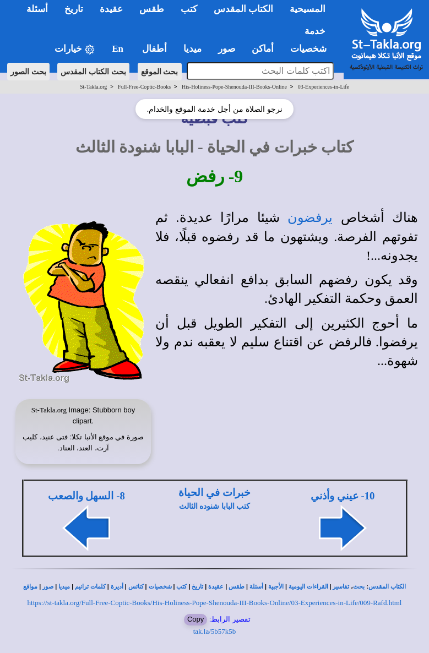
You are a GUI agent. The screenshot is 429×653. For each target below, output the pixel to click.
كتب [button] (189, 9)
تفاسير (341, 587)
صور (47, 587)
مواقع (30, 587)
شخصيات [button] (312, 48)
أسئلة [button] (37, 9)
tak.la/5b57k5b (214, 631)
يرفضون (310, 217)
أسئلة (256, 587)
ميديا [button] (192, 48)
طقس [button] (151, 9)
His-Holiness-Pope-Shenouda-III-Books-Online (234, 87)
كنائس (136, 587)
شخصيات (160, 587)
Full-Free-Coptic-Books (144, 87)
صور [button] (226, 48)
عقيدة (216, 587)
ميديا (64, 587)
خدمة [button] (315, 31)
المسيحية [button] (307, 9)
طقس (237, 587)
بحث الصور (28, 71)
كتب (181, 587)
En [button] (119, 48)
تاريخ (197, 587)
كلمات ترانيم (90, 587)
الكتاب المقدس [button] (243, 9)
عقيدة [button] (111, 9)
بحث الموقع (159, 71)
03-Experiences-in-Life (323, 87)
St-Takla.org (93, 87)
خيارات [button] (75, 49)
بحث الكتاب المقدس (93, 71)
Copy (195, 619)
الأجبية (276, 587)
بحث (359, 587)
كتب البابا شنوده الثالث (215, 506)
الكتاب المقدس (387, 587)
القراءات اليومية (308, 587)
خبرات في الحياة (214, 492)
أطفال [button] (154, 48)
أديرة (117, 587)
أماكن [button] (263, 48)
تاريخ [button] (73, 9)
